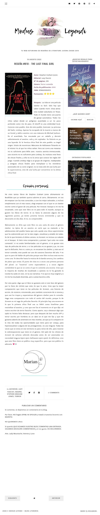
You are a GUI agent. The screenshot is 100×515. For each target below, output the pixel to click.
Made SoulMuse (88, 511)
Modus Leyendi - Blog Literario (23, 511)
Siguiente (12, 498)
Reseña (18, 392)
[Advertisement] (81, 258)
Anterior (13, 389)
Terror (18, 396)
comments (53, 393)
